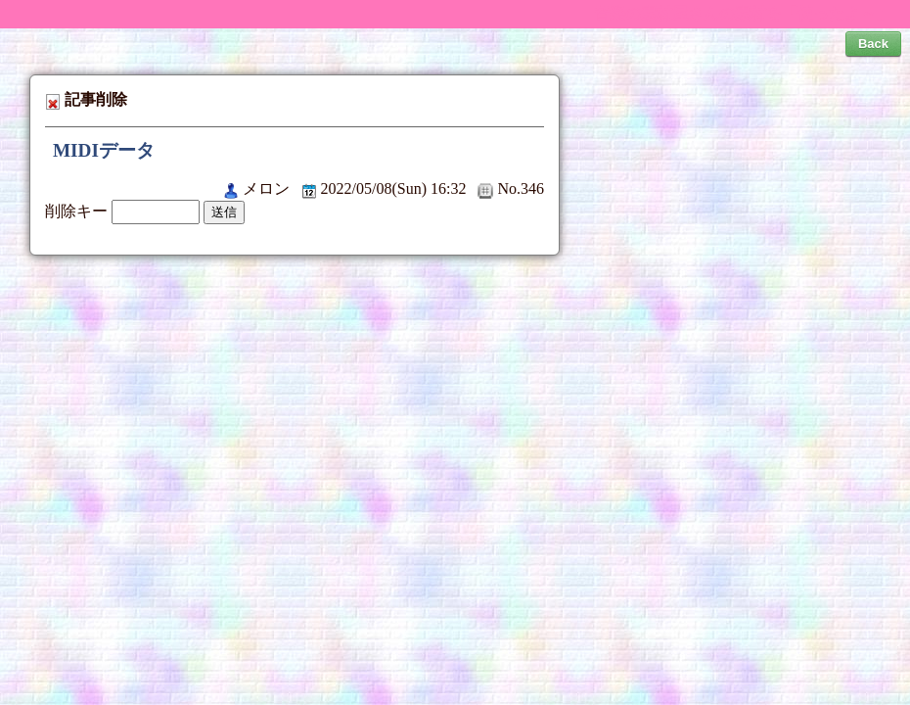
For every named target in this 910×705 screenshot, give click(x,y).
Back (873, 43)
